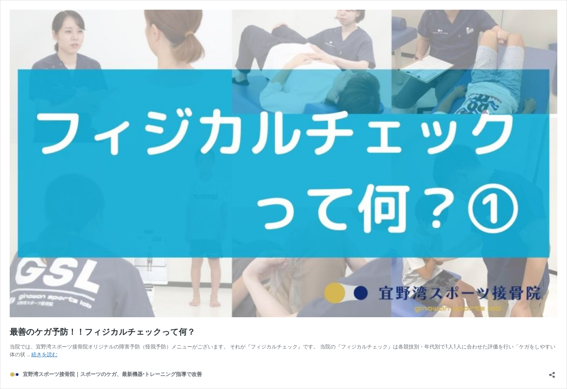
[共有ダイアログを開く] (552, 372)
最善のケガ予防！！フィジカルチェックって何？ (102, 332)
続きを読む (44, 354)
